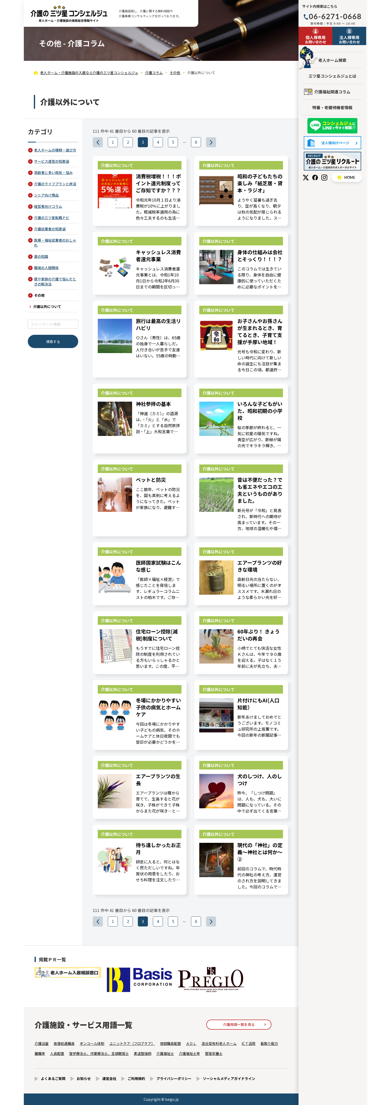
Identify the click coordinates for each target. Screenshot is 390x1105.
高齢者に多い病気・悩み (53, 172)
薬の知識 (41, 256)
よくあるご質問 (53, 1078)
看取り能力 (269, 1043)
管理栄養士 (214, 1053)
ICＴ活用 (248, 1043)
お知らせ (84, 1078)
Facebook (315, 178)
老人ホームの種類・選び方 (55, 149)
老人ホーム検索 (332, 60)
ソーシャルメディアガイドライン (229, 1078)
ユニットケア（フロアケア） (132, 1043)
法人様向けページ (332, 142)
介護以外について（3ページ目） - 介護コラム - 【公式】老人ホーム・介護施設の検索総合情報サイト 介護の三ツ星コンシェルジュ (69, 13)
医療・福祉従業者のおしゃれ (55, 243)
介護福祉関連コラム (332, 92)
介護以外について (47, 306)
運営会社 (109, 1078)
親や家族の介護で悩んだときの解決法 (55, 281)
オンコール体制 (92, 1043)
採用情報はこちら (332, 161)
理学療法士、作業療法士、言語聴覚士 (99, 1053)
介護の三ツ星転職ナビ (51, 217)
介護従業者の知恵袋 (50, 228)
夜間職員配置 (170, 1043)
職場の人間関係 (46, 267)
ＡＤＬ (191, 1043)
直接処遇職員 (64, 1043)
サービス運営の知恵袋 (51, 161)
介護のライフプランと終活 (55, 183)
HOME (347, 177)
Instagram (324, 178)
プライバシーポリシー (173, 1078)
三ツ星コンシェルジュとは (332, 76)
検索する (53, 341)
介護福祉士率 (189, 1053)
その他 (39, 295)
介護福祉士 (165, 1053)
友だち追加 (332, 126)
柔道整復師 (142, 1053)
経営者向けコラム (48, 206)
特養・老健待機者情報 (332, 107)
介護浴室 (42, 1043)
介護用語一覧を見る (239, 1024)
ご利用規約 (136, 1078)
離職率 (40, 1053)
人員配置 (57, 1053)
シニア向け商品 (46, 195)
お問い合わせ (315, 39)
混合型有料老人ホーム (219, 1043)
